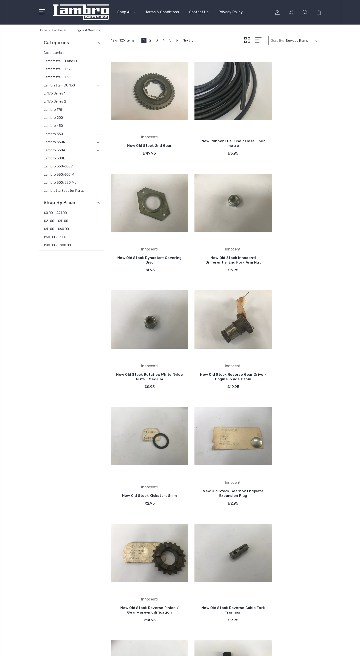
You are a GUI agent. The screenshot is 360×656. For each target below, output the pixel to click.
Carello (200, 543)
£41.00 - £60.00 (56, 228)
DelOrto (201, 563)
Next (189, 39)
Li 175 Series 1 (54, 92)
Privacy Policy (231, 11)
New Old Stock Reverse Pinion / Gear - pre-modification (288, 351)
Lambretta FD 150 (58, 76)
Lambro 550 (53, 133)
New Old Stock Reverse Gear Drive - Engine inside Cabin (288, 243)
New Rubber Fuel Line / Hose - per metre (216, 134)
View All (201, 570)
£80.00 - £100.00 (57, 244)
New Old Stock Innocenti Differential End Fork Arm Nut (144, 241)
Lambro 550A (54, 149)
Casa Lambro (54, 52)
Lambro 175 (53, 108)
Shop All (126, 11)
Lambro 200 (53, 116)
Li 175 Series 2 (55, 100)
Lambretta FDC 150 (59, 84)
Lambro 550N (54, 141)
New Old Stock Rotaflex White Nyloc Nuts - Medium (216, 243)
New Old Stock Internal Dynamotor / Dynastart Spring (216, 460)
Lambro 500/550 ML (60, 181)
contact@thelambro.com (65, 588)
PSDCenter (313, 648)
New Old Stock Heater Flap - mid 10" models (288, 462)
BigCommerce (126, 648)
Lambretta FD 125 (58, 68)
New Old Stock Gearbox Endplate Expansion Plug (216, 353)
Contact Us (198, 11)
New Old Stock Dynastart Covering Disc (288, 134)
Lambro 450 (53, 125)
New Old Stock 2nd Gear (143, 137)
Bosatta (201, 550)
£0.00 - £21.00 (55, 212)
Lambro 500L (54, 157)
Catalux (201, 556)
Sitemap (147, 648)
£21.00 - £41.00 (56, 220)
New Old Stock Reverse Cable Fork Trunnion (144, 462)
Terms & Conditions (162, 11)
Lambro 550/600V (58, 165)
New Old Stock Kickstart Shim (144, 353)
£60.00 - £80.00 (57, 236)
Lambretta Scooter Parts (64, 189)
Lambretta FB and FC (61, 60)
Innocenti (202, 529)
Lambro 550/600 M (59, 173)
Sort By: (277, 39)
